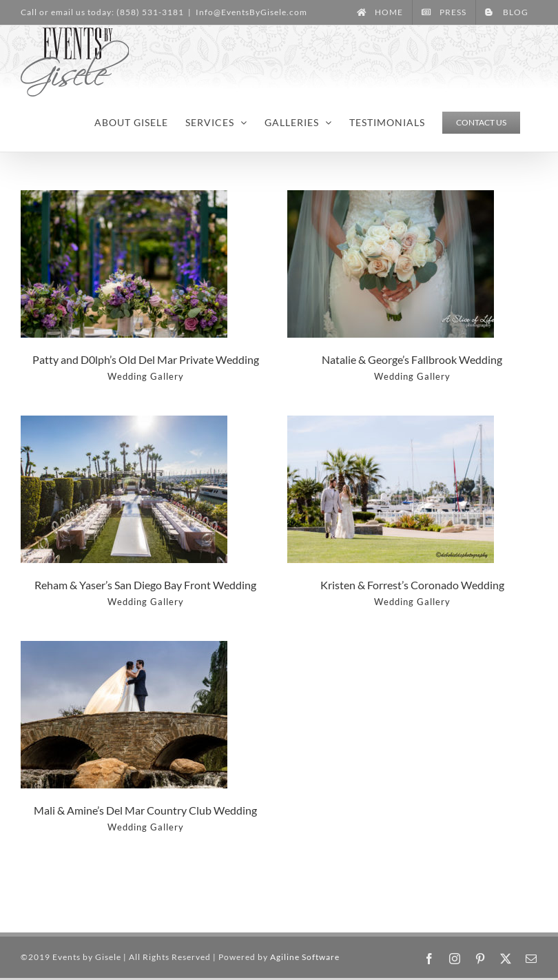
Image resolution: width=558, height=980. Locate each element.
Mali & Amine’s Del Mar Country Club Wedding (145, 810)
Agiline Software (305, 957)
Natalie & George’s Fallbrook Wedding (412, 359)
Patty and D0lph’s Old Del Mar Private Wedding (145, 359)
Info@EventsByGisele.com (251, 12)
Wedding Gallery (145, 376)
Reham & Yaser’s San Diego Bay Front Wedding (145, 584)
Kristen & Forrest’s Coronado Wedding (412, 584)
